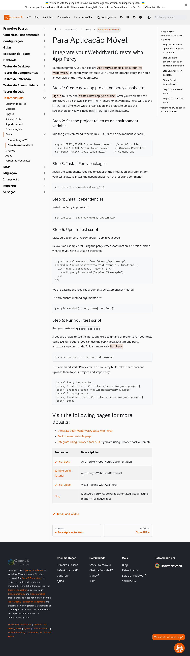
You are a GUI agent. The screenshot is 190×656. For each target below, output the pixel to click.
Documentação (15, 17)
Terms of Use (40, 624)
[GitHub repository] (121, 17)
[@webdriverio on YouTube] (134, 17)
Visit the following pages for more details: (172, 109)
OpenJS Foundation (33, 570)
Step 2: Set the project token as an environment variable (173, 61)
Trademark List (37, 593)
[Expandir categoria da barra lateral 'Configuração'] (44, 41)
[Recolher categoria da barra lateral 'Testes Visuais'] (44, 98)
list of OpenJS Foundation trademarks (26, 601)
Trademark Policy (16, 593)
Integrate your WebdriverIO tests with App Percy (171, 35)
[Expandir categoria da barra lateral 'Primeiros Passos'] (44, 28)
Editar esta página (65, 513)
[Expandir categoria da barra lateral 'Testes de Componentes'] (44, 72)
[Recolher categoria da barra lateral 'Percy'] (44, 134)
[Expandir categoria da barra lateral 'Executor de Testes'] (44, 53)
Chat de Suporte (101, 570)
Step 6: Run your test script (173, 100)
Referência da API (68, 570)
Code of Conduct (41, 628)
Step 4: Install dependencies (170, 82)
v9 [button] (88, 17)
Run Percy (116, 346)
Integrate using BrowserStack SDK (79, 442)
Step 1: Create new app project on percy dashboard (173, 48)
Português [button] (105, 17)
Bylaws (27, 628)
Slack (94, 575)
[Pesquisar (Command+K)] (170, 17)
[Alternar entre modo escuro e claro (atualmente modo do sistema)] (149, 17)
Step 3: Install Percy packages (173, 72)
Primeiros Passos (67, 565)
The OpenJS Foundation (19, 624)
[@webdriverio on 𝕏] (128, 17)
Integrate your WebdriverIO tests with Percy (85, 431)
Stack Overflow (100, 565)
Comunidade (64, 17)
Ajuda (60, 581)
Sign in (57, 96)
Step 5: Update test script (172, 91)
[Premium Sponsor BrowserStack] (168, 568)
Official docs (62, 461)
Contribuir (48, 17)
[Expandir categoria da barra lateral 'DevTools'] (44, 60)
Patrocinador (81, 17)
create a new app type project (97, 96)
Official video (63, 485)
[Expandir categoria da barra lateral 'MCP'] (44, 166)
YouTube (129, 581)
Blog (36, 17)
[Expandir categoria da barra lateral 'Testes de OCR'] (44, 91)
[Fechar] (186, 5)
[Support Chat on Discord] (141, 17)
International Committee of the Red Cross (121, 7)
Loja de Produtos (134, 575)
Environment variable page (74, 436)
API (29, 17)
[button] (24, 35)
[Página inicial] (55, 30)
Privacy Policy (14, 628)
